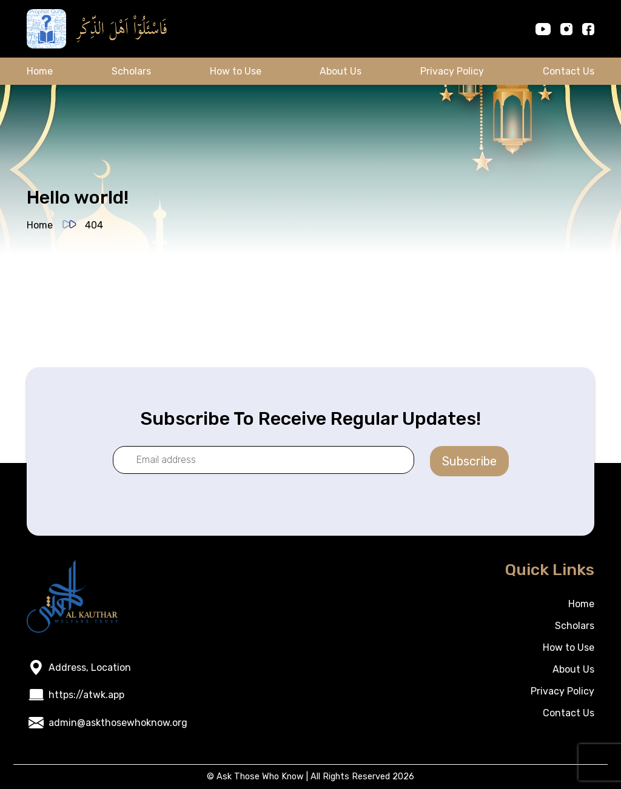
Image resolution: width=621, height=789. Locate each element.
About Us (340, 71)
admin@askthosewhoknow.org (118, 722)
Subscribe (469, 461)
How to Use (235, 71)
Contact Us (568, 71)
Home (40, 71)
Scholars (131, 71)
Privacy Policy (452, 71)
